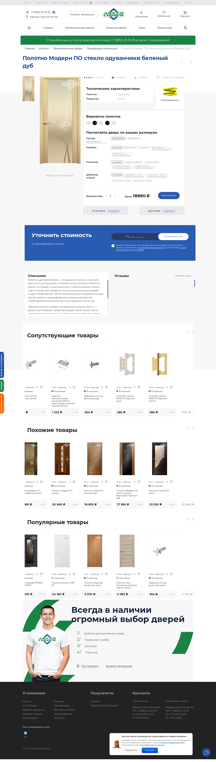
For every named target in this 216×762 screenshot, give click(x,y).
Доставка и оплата (152, 3)
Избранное (164, 16)
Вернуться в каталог (60, 175)
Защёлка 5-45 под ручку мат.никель (39, 395)
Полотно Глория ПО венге (176, 492)
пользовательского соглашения (156, 745)
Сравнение (141, 16)
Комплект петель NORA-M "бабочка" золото (176, 397)
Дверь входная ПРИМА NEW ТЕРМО (40, 587)
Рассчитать (168, 191)
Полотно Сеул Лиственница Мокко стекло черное (143, 588)
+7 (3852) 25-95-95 (123, 40)
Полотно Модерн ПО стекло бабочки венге (41, 492)
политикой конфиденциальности (151, 243)
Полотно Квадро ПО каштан (74, 492)
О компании (41, 3)
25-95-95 (62, 239)
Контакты (188, 3)
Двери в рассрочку (60, 3)
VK (25, 737)
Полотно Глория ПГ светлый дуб (108, 492)
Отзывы (95, 704)
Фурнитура (164, 27)
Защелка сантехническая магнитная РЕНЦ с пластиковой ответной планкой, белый (76, 399)
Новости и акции (82, 2)
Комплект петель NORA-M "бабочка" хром (141, 397)
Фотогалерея (103, 3)
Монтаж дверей (172, 3)
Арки (142, 27)
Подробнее (114, 206)
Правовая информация (104, 708)
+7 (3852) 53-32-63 (179, 713)
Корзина (185, 16)
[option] (28, 88)
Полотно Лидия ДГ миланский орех (107, 587)
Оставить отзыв (175, 271)
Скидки (48, 27)
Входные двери (116, 27)
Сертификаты (133, 3)
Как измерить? (93, 137)
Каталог (27, 3)
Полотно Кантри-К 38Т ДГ (75, 587)
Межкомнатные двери (79, 27)
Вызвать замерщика (82, 14)
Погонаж (118, 3)
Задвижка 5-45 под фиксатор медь (107, 395)
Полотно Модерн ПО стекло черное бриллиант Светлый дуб (143, 495)
